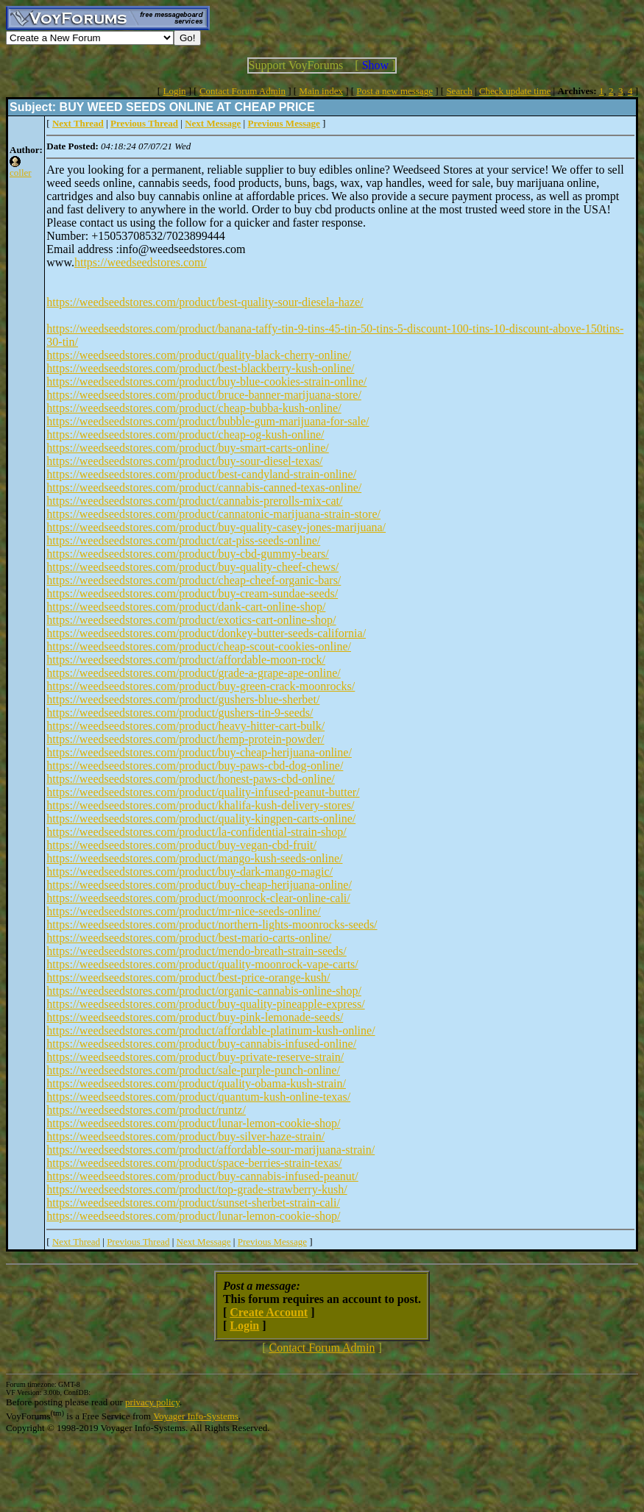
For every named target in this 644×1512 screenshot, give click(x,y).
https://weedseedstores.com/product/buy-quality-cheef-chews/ (192, 567)
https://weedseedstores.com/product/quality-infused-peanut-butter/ (202, 792)
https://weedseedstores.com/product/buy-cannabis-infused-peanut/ (202, 1176)
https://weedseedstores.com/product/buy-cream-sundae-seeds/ (192, 593)
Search (459, 90)
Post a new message (394, 90)
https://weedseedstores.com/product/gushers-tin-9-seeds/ (179, 712)
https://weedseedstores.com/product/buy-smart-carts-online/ (187, 447)
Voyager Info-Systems (195, 1416)
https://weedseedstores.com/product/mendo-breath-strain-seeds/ (196, 951)
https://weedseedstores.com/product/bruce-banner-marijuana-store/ (203, 394)
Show (375, 65)
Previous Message (272, 1241)
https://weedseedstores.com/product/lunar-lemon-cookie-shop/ (193, 1123)
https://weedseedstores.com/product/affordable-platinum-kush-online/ (210, 1030)
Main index (321, 90)
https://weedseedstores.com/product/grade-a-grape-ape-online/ (193, 673)
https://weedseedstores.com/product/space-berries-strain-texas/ (194, 1163)
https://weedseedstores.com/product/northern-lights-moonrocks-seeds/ (211, 924)
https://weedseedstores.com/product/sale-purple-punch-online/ (193, 1070)
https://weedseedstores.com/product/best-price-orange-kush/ (188, 977)
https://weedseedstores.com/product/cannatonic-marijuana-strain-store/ (213, 514)
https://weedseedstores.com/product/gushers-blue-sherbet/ (182, 699)
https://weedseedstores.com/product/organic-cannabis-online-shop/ (203, 990)
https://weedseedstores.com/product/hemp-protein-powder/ (185, 739)
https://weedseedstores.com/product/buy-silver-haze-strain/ (185, 1136)
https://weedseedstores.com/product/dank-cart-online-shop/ (185, 606)
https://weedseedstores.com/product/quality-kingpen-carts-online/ (200, 818)
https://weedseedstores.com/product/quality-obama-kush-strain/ (196, 1083)
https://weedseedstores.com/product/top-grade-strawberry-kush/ (196, 1189)
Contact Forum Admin (242, 90)
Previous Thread (138, 1241)
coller (21, 172)
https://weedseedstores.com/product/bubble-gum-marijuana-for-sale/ (207, 421)
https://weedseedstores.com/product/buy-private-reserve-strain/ (195, 1057)
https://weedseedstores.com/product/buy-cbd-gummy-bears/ (187, 553)
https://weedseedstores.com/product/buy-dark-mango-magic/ (189, 871)
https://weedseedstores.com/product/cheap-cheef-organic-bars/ (193, 580)
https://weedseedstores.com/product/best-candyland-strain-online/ (201, 474)
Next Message (204, 1241)
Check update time (515, 90)
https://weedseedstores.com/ (140, 262)
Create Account (269, 1312)
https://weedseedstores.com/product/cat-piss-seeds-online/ (183, 540)
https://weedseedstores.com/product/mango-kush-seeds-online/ (194, 858)
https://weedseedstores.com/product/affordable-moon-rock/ (185, 659)
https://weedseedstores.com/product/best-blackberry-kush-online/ (200, 368)
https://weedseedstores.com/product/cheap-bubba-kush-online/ (193, 408)
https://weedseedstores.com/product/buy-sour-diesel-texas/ (184, 461)
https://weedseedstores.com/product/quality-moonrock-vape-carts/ (202, 964)
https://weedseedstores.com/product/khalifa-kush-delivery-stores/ (200, 805)
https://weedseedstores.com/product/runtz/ (146, 1110)
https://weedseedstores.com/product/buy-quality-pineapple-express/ (205, 1004)
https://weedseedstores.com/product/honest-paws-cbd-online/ (190, 779)
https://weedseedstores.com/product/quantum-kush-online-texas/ (198, 1096)
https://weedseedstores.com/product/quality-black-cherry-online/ (198, 355)
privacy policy (152, 1402)
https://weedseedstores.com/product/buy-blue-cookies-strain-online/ (206, 381)
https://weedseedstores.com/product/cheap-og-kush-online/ (185, 434)
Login (174, 90)
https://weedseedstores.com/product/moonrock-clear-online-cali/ (198, 898)
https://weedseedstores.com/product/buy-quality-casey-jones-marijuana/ (216, 527)
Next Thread (76, 1241)
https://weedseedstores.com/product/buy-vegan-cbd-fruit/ (181, 845)
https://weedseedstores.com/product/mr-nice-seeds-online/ (183, 911)
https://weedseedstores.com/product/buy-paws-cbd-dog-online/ (194, 765)
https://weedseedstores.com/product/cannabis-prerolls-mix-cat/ (194, 500)
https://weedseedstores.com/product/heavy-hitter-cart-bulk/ (185, 726)
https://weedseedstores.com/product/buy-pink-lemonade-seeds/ (194, 1017)
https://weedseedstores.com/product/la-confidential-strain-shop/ (196, 832)
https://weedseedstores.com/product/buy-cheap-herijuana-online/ (199, 752)
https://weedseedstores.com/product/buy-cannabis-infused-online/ (201, 1043)
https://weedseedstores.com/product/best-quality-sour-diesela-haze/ (204, 302)
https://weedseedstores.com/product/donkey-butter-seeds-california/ (206, 633)
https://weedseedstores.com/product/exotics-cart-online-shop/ (191, 620)
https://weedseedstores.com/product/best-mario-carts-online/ (188, 937)
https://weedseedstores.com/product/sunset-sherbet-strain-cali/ (193, 1202)
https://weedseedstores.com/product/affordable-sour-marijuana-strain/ (210, 1149)
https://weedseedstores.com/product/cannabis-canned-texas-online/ (203, 487)
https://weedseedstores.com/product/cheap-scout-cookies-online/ (198, 646)
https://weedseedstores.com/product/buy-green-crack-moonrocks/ (200, 686)
